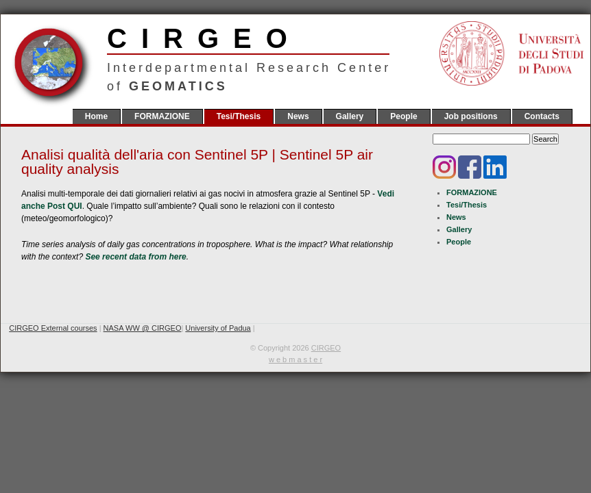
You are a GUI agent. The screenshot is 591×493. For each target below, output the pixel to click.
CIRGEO (248, 38)
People (403, 116)
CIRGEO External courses (53, 328)
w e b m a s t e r (295, 359)
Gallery (350, 116)
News (298, 116)
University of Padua (217, 328)
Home (96, 116)
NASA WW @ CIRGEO (143, 328)
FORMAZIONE (162, 116)
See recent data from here (135, 257)
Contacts (541, 116)
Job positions (471, 116)
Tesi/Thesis (239, 116)
